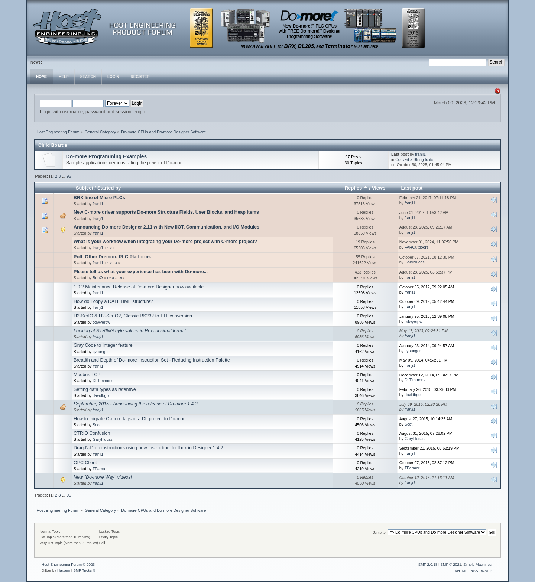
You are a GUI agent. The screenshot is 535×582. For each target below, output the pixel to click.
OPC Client (85, 462)
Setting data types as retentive (105, 389)
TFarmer (100, 468)
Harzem (63, 570)
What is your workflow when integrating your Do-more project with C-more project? (165, 241)
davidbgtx (101, 395)
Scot (96, 425)
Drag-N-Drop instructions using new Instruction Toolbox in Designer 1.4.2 (148, 447)
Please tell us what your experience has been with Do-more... (141, 271)
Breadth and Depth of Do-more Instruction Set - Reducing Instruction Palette (152, 360)
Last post (411, 188)
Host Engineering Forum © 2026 (68, 564)
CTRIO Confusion (92, 433)
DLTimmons (103, 380)
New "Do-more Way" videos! (103, 477)
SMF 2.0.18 (428, 564)
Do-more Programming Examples (106, 156)
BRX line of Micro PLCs (99, 197)
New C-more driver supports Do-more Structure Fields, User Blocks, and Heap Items (166, 212)
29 (120, 278)
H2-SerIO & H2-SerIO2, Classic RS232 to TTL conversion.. (134, 316)
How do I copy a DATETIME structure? (113, 301)
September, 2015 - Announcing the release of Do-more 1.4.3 (136, 404)
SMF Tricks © (84, 570)
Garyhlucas (415, 262)
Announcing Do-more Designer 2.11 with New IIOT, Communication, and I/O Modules (166, 227)
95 (69, 176)
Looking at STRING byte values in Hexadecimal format (130, 330)
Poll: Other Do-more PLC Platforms (112, 256)
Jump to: (380, 532)
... (64, 176)
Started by (109, 188)
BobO (98, 277)
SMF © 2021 (450, 564)
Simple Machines (477, 564)
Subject (84, 188)
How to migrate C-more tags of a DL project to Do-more (130, 418)
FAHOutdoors (416, 247)
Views (379, 188)
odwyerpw (101, 322)
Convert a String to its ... (416, 159)
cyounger (101, 351)
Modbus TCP (87, 374)
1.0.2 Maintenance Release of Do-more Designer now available (139, 287)
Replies (356, 188)
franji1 (420, 154)
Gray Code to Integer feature (103, 345)
